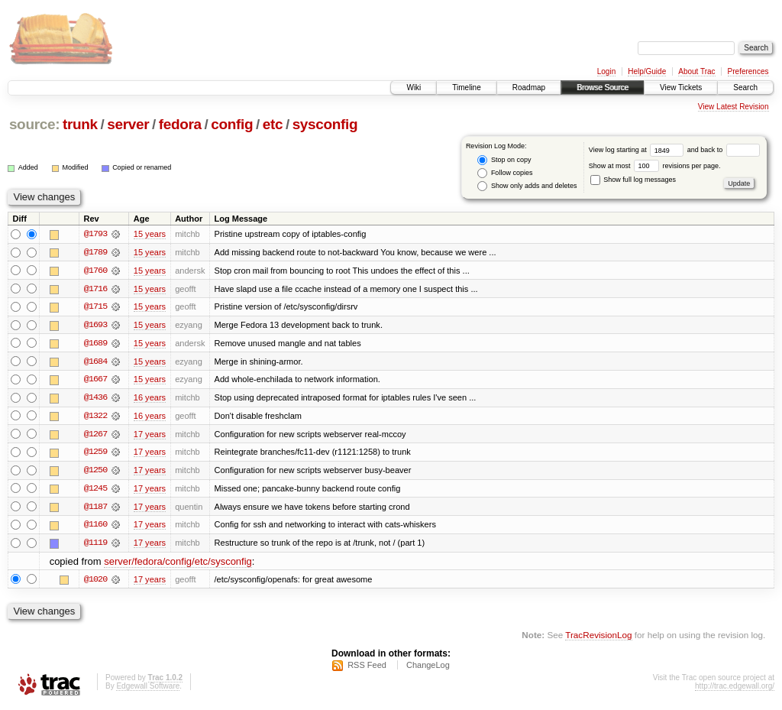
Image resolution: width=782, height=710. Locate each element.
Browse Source (603, 87)
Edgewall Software (147, 690)
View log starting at (638, 150)
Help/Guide (647, 71)
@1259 (95, 454)
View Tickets (681, 87)
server (128, 124)
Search (745, 87)
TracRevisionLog (598, 638)
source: (34, 124)
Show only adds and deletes (527, 186)
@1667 (95, 380)
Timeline (466, 87)
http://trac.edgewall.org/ (734, 690)
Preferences (748, 71)
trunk (80, 124)
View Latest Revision (733, 106)
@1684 (95, 362)
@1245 (95, 491)
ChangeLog (428, 668)
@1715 (95, 307)
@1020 (95, 582)
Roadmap (528, 87)
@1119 (95, 546)
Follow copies (504, 173)
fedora (180, 124)
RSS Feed (366, 668)
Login (606, 71)
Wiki (413, 87)
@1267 (95, 436)
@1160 (95, 527)
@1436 (95, 399)
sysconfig (325, 124)
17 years (150, 435)
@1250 (95, 472)
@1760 (95, 270)
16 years (150, 399)
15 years (150, 233)
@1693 (95, 325)
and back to (723, 150)
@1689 (95, 344)
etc (273, 124)
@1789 (95, 252)
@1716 (95, 289)
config (232, 124)
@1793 (95, 234)
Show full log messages (633, 179)
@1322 (95, 417)
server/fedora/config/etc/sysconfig (178, 564)
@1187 (95, 509)
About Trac (696, 71)
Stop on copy (504, 160)
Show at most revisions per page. (655, 166)
